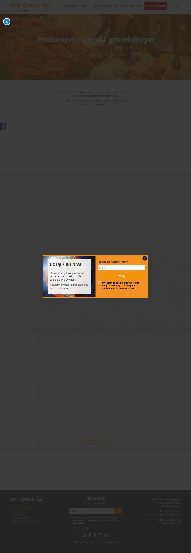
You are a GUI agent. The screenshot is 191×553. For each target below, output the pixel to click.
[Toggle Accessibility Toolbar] (6, 21)
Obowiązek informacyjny (112, 293)
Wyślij (121, 276)
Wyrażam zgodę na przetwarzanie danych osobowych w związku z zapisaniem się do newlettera (118, 285)
